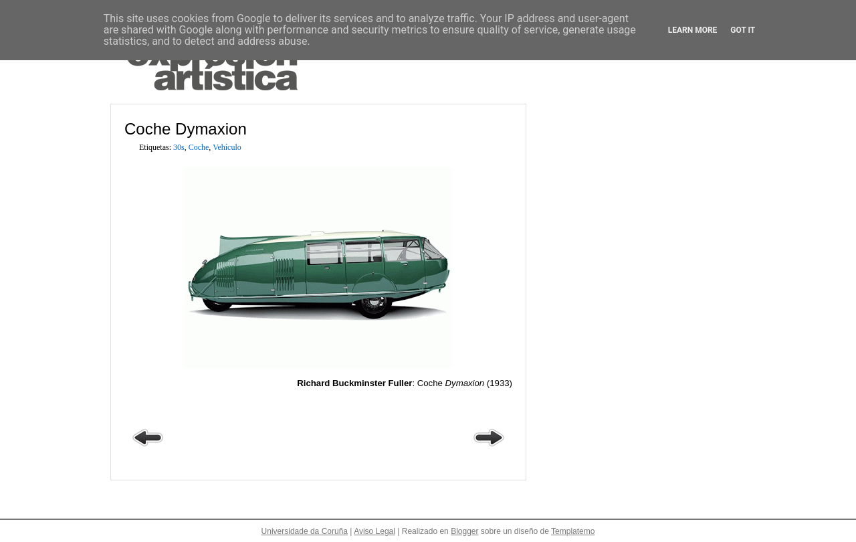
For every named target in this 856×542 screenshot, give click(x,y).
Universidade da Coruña (304, 531)
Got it (742, 30)
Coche (199, 147)
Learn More (693, 30)
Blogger (464, 531)
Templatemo (573, 531)
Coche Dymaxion (185, 129)
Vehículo (227, 147)
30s (179, 147)
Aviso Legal (374, 531)
